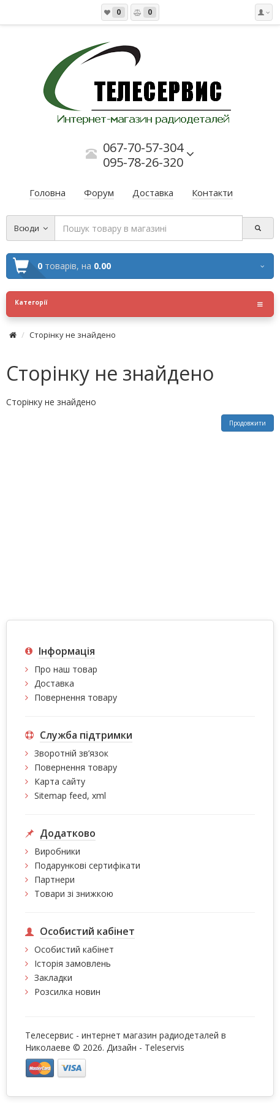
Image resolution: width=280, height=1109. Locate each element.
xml (99, 795)
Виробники (57, 851)
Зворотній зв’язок (71, 753)
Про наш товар (65, 669)
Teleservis (164, 1047)
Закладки (53, 977)
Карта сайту (59, 781)
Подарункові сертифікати (87, 865)
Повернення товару (75, 697)
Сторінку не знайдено (72, 334)
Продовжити (247, 423)
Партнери (54, 879)
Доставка (54, 683)
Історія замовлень (72, 963)
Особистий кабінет (74, 949)
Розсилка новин (67, 991)
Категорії (139, 304)
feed (78, 795)
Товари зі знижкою (73, 893)
